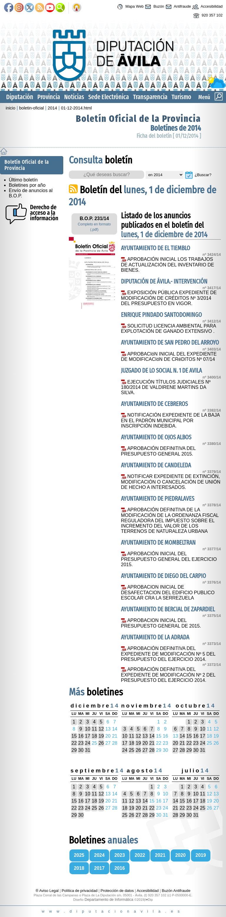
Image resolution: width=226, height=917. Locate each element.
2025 (79, 855)
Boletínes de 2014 (175, 128)
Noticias (74, 97)
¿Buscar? (203, 175)
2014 (52, 108)
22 (74, 743)
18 (94, 735)
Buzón (154, 6)
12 (101, 728)
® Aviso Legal (48, 890)
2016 (119, 868)
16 (81, 735)
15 (74, 735)
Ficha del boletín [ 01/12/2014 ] (169, 135)
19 (101, 735)
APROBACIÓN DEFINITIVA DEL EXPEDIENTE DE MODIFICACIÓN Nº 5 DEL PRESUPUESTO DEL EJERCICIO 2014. (168, 654)
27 (145, 750)
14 (151, 735)
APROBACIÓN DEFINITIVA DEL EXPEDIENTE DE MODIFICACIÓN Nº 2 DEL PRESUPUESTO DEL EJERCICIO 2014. (168, 675)
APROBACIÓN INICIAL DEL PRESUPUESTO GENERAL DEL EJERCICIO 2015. (169, 559)
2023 (119, 855)
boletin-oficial (31, 108)
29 (74, 750)
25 (131, 750)
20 (145, 743)
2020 (180, 855)
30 (81, 750)
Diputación (19, 97)
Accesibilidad (207, 6)
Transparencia (150, 97)
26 (101, 743)
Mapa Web (130, 6)
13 (145, 735)
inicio (10, 108)
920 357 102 (207, 15)
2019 (200, 855)
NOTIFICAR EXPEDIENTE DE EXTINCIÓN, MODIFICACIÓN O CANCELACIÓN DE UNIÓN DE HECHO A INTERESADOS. (170, 482)
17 (87, 735)
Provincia (48, 97)
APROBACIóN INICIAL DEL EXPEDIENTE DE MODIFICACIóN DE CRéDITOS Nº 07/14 (169, 356)
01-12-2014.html (76, 108)
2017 (99, 868)
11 (94, 728)
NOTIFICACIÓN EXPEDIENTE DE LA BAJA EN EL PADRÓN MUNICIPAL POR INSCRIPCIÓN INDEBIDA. (170, 420)
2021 (160, 855)
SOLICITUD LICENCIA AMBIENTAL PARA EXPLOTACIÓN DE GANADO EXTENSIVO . (168, 328)
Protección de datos (117, 890)
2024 (99, 855)
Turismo (181, 97)
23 (81, 743)
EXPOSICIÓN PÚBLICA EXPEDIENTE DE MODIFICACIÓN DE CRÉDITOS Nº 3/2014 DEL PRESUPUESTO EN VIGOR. (169, 298)
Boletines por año (27, 185)
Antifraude (177, 6)
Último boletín (23, 179)
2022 (140, 855)
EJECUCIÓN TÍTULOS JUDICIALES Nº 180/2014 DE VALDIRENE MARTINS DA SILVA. (165, 387)
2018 (79, 868)
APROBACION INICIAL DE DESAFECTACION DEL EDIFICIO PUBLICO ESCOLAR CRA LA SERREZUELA (168, 592)
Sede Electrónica (108, 97)
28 (151, 750)
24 (87, 743)
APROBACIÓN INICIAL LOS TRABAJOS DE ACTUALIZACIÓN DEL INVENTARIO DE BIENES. (167, 265)
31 (87, 750)
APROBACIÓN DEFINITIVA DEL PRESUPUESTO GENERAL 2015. (158, 451)
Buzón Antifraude (176, 890)
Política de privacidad (80, 890)
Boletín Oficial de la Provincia (138, 118)
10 (87, 728)
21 (151, 743)
